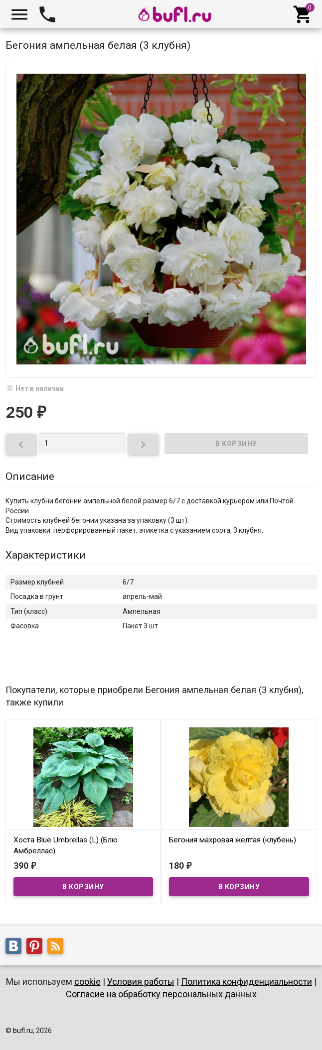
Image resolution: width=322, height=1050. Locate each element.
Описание (29, 476)
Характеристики (45, 555)
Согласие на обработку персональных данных (161, 994)
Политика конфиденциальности (246, 981)
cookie (87, 981)
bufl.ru (23, 1031)
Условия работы (140, 981)
